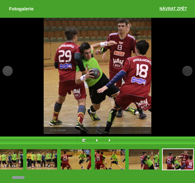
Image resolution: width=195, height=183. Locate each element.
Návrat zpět (173, 9)
